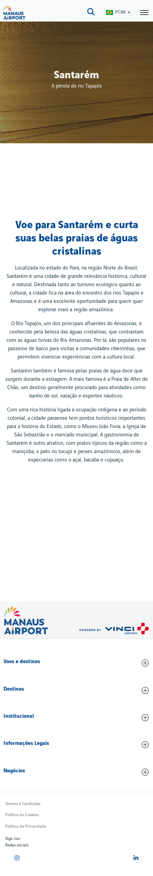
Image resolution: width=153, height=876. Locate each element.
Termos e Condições (22, 804)
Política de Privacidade (25, 826)
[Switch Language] (118, 12)
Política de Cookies (22, 815)
